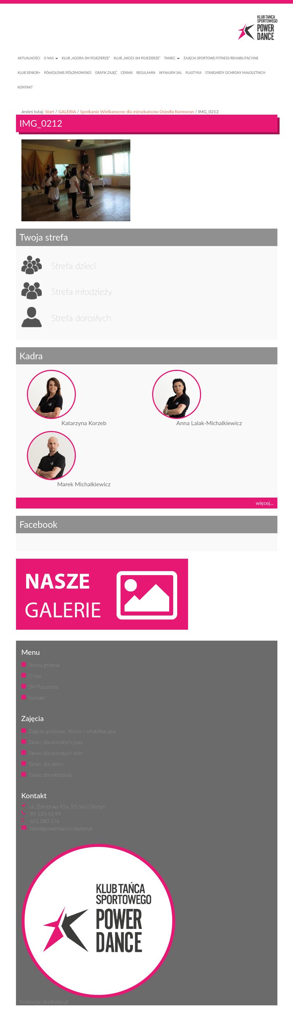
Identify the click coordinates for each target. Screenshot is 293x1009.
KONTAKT (25, 87)
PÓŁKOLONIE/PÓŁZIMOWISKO (67, 73)
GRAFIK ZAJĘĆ (106, 73)
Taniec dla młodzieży (51, 775)
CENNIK (127, 73)
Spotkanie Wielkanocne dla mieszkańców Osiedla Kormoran (137, 111)
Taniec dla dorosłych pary (56, 742)
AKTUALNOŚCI (29, 58)
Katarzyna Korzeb (83, 422)
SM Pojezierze (44, 687)
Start (49, 111)
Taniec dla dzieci (46, 764)
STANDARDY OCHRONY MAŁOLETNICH (235, 73)
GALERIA (67, 111)
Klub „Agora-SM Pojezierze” (86, 58)
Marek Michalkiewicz (83, 483)
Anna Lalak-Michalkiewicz (209, 422)
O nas (35, 676)
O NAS (51, 58)
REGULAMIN (146, 73)
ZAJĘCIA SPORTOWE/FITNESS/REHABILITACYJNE (220, 58)
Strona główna (44, 665)
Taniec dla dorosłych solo (55, 753)
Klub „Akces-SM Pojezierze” (137, 58)
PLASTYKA (194, 73)
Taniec (172, 58)
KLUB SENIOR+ (29, 73)
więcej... (265, 503)
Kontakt (37, 698)
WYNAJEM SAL (170, 73)
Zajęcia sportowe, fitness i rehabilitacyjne (72, 731)
